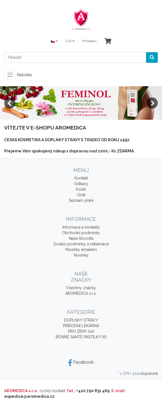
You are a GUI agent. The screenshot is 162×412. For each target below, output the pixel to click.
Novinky (81, 255)
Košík (81, 189)
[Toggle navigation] (10, 75)
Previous (9, 103)
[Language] (54, 41)
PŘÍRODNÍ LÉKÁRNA (81, 326)
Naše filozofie (81, 238)
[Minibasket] (108, 41)
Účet (81, 195)
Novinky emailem (81, 249)
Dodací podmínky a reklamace (81, 244)
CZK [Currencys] (69, 41)
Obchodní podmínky (81, 233)
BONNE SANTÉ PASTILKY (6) (81, 337)
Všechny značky (81, 288)
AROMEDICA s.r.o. (81, 293)
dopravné (149, 373)
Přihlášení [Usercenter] (89, 41)
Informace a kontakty (81, 227)
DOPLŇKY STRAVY (81, 320)
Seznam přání (81, 200)
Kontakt (81, 178)
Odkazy (81, 183)
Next (152, 103)
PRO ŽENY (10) (81, 331)
